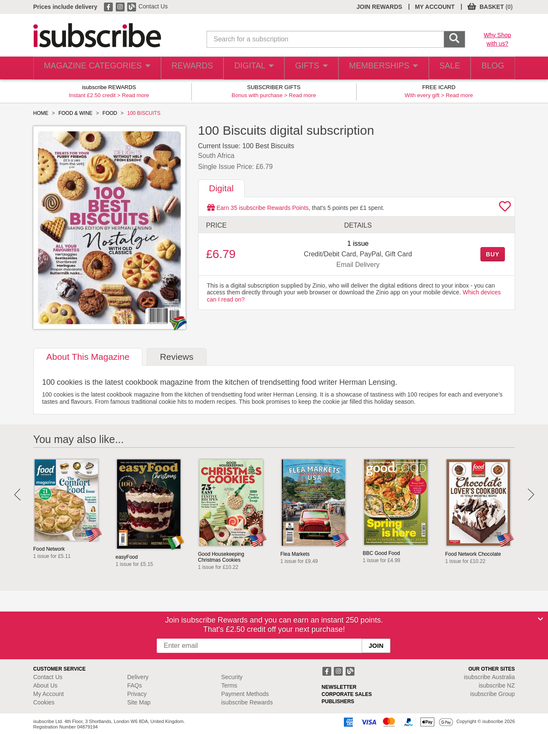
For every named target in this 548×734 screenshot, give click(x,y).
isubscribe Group (492, 694)
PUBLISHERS (338, 701)
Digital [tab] (221, 188)
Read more (135, 95)
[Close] (540, 619)
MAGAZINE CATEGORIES (92, 68)
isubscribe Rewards (247, 702)
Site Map (138, 702)
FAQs (134, 685)
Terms (229, 685)
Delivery (138, 677)
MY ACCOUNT (435, 6)
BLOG (490, 68)
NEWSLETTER (339, 687)
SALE (443, 68)
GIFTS (305, 68)
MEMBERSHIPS (377, 68)
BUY (492, 254)
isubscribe (489, 677)
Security (232, 677)
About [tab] (88, 357)
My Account (48, 694)
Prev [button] (17, 494)
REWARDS (183, 68)
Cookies (44, 702)
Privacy (137, 694)
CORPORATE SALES (347, 694)
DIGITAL (245, 68)
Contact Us (153, 6)
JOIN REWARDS (379, 6)
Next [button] (531, 494)
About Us (45, 685)
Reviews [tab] (176, 357)
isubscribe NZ (497, 685)
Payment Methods (245, 694)
